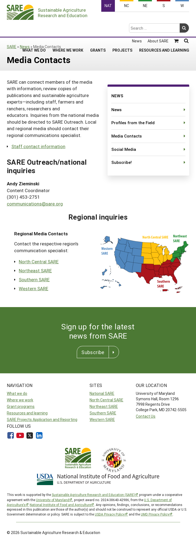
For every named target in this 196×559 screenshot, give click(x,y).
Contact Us (145, 416)
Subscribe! (121, 162)
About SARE (158, 19)
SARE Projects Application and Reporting (42, 419)
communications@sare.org (35, 204)
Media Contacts (126, 136)
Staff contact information (38, 146)
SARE (11, 46)
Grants (98, 28)
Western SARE (33, 288)
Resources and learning (27, 413)
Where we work (20, 399)
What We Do (34, 28)
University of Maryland (52, 500)
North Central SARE (39, 261)
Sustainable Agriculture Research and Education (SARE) (93, 494)
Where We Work (68, 28)
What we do (17, 393)
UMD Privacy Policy (155, 514)
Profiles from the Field (133, 122)
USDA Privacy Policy (110, 514)
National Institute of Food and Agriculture (60, 504)
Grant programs (21, 406)
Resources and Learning (164, 28)
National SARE (102, 393)
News (137, 19)
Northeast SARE (35, 270)
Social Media (123, 149)
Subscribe (92, 352)
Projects (122, 28)
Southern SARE (34, 279)
